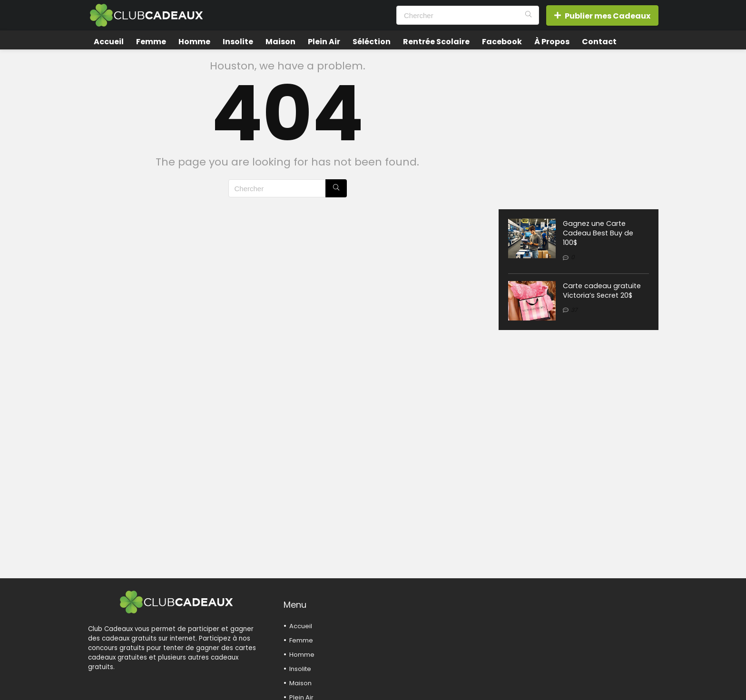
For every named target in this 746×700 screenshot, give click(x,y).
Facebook (502, 41)
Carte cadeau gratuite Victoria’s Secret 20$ (602, 290)
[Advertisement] (578, 126)
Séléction (372, 41)
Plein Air (324, 41)
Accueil (109, 41)
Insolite (238, 41)
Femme (151, 41)
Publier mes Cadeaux (602, 15)
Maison (280, 41)
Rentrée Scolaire (436, 41)
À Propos (551, 41)
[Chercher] (528, 15)
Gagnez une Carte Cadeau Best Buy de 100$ (598, 233)
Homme (194, 41)
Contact (599, 41)
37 (574, 310)
